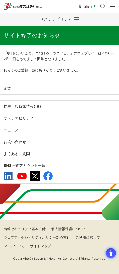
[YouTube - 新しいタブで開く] (22, 176)
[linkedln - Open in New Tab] (9, 176)
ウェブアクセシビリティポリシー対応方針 (37, 237)
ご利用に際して (88, 237)
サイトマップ (40, 246)
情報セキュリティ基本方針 (25, 229)
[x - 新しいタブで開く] (35, 176)
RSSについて (14, 246)
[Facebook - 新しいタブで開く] (48, 176)
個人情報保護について (68, 229)
